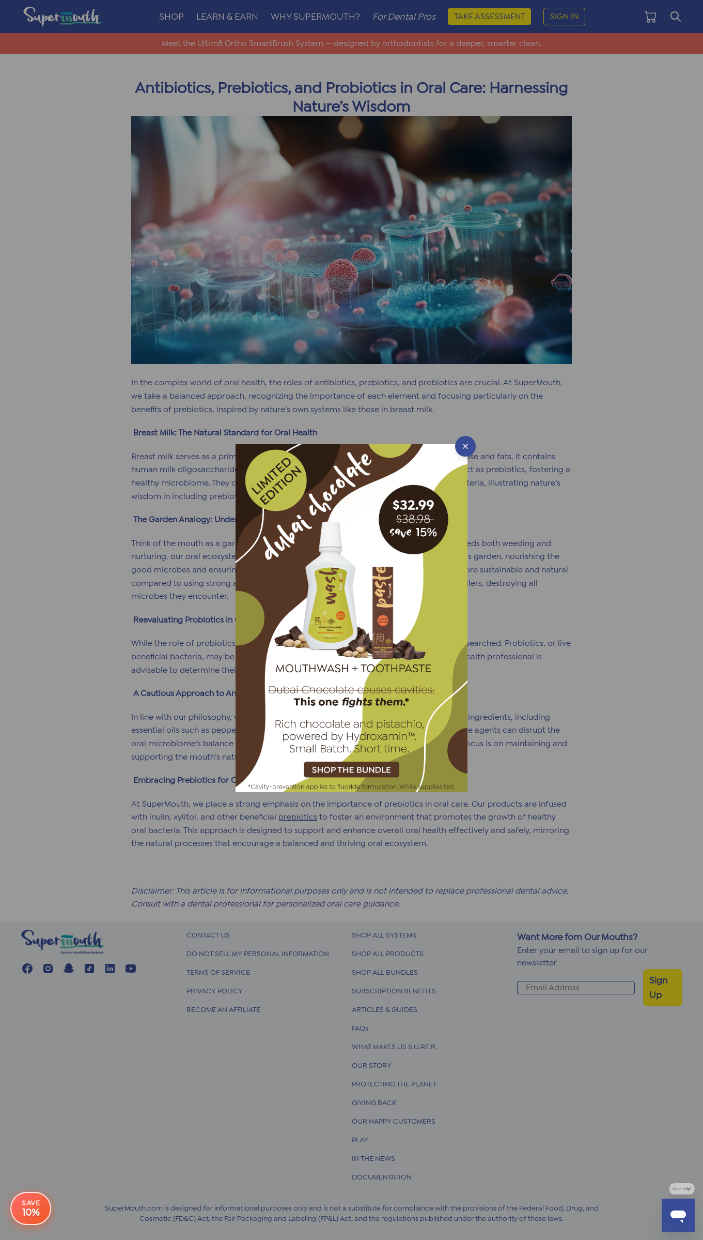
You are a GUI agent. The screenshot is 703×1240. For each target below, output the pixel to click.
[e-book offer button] (30, 1213)
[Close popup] (465, 446)
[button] (351, 620)
